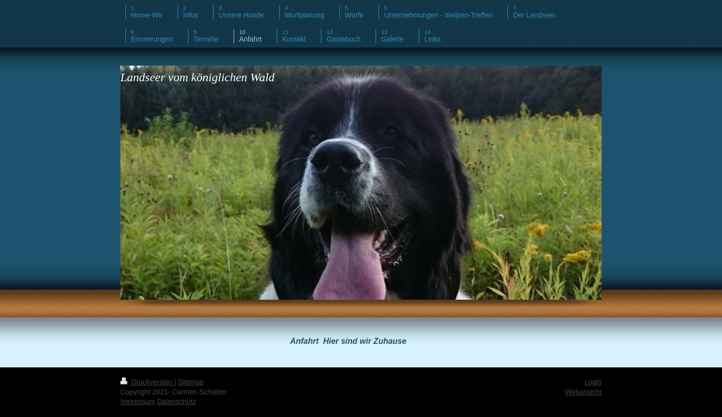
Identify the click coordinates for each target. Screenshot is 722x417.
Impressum (137, 401)
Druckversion (147, 382)
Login (593, 382)
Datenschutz (176, 401)
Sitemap (191, 382)
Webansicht (583, 392)
